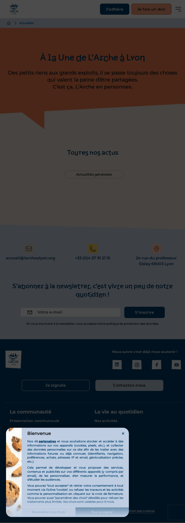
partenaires (47, 441)
